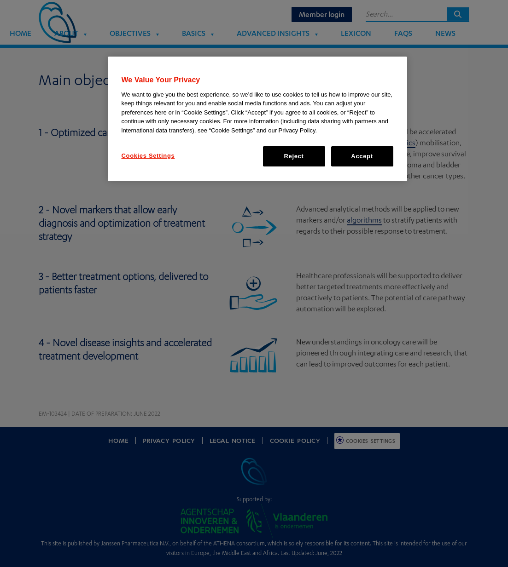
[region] (257, 119)
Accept (362, 156)
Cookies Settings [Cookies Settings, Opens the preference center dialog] (148, 155)
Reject (294, 156)
